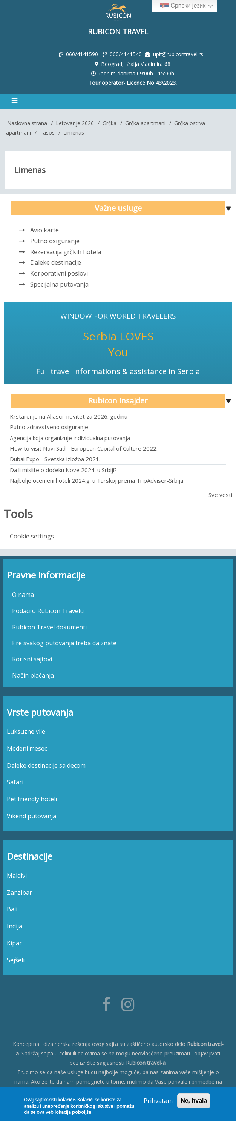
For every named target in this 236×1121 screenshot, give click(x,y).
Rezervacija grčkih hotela (65, 251)
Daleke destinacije (55, 262)
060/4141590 (82, 53)
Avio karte (44, 229)
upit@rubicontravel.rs (178, 53)
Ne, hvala (194, 1100)
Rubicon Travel (118, 31)
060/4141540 (126, 53)
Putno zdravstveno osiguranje (49, 426)
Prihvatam (158, 1100)
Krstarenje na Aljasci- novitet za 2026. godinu (68, 415)
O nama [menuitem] (23, 594)
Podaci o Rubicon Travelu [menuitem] (48, 610)
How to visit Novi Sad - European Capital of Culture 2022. (84, 447)
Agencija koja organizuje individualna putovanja (70, 436)
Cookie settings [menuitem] (32, 535)
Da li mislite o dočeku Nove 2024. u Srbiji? (63, 468)
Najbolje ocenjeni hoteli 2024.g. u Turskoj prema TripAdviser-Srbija (96, 479)
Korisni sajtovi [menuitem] (32, 658)
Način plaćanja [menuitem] (33, 674)
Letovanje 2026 (75, 122)
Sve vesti (220, 494)
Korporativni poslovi (59, 272)
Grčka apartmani (145, 122)
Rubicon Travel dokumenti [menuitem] (49, 626)
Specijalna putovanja (59, 283)
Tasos (47, 131)
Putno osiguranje (55, 240)
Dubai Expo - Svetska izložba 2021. (55, 458)
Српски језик (182, 6)
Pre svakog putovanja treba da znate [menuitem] (64, 642)
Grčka (109, 122)
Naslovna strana (27, 122)
